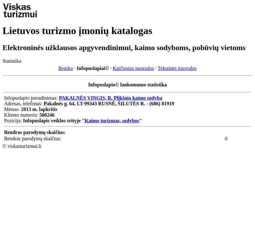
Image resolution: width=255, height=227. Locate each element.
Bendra (65, 68)
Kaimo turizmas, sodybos (112, 120)
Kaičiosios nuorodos (133, 68)
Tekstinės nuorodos (177, 68)
